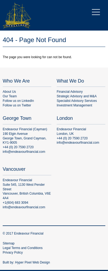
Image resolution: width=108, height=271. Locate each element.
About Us (9, 92)
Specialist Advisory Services (77, 101)
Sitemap (9, 243)
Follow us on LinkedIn (18, 101)
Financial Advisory (70, 92)
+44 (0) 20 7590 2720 (18, 147)
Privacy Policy (13, 252)
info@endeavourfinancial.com (24, 152)
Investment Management (74, 105)
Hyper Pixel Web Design (32, 262)
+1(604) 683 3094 (15, 203)
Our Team (10, 96)
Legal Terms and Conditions (23, 248)
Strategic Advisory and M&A (77, 96)
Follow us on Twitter (17, 105)
